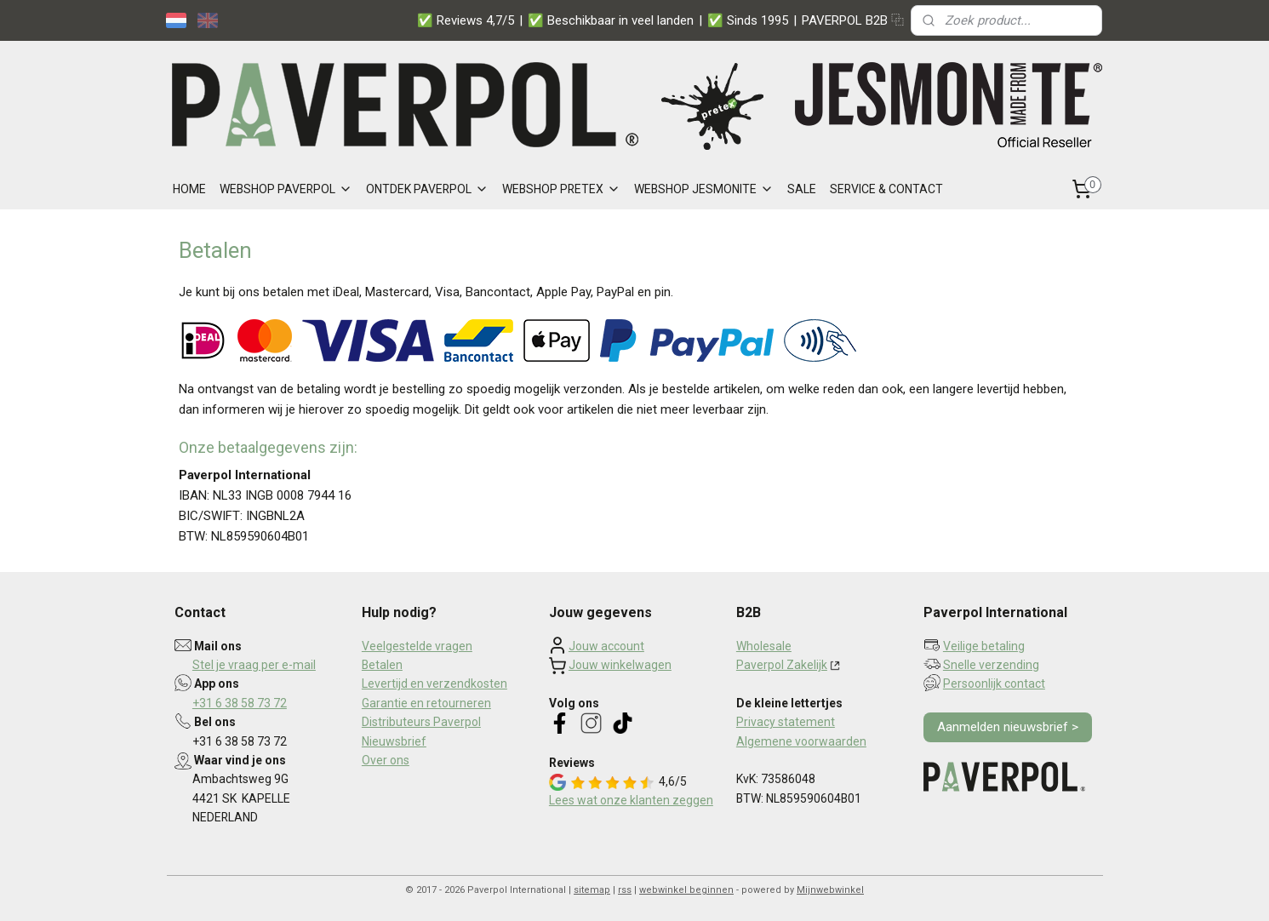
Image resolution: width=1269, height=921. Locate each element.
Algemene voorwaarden (801, 741)
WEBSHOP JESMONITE (704, 189)
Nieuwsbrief (394, 741)
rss (625, 889)
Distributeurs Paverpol (421, 722)
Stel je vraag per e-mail (254, 665)
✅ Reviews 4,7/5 (465, 20)
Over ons (385, 760)
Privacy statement (785, 722)
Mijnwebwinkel (830, 889)
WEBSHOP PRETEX (561, 189)
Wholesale (764, 646)
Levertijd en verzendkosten (434, 683)
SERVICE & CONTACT (886, 189)
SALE (801, 189)
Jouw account (606, 646)
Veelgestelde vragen (417, 646)
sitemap (592, 889)
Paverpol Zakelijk (781, 665)
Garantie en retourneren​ (426, 703)
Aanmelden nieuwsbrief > (1007, 727)
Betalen (382, 665)
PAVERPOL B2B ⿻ (853, 20)
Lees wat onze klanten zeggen (631, 800)
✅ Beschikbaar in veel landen (611, 20)
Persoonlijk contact (994, 683)
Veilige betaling (984, 646)
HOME (189, 189)
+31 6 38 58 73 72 (239, 703)
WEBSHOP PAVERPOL (286, 189)
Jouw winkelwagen (620, 665)
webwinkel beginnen (686, 889)
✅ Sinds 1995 (747, 20)
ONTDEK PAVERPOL (427, 189)
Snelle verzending (991, 665)
